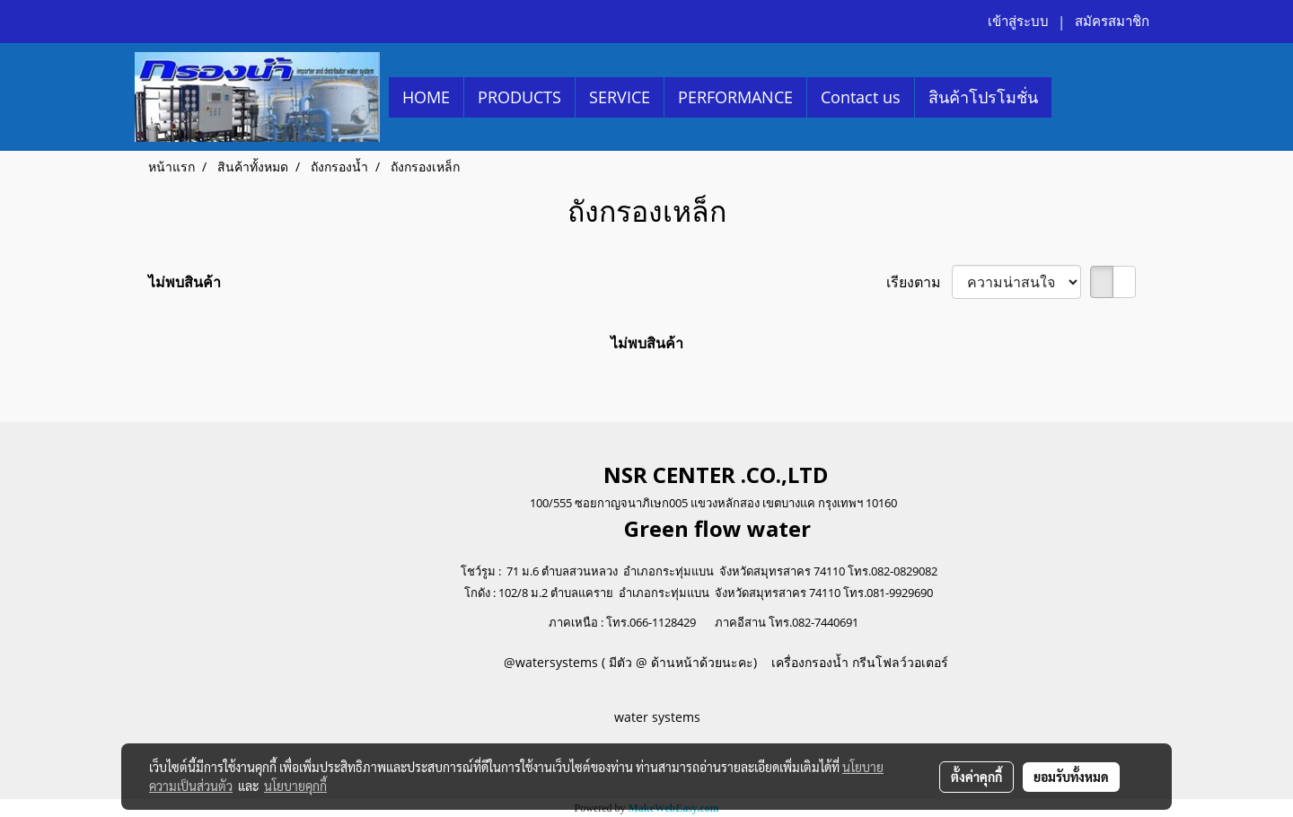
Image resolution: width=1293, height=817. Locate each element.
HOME (426, 97)
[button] (1067, 97)
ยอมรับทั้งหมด (1071, 777)
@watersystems (551, 662)
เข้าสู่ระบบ (1018, 21)
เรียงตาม (919, 282)
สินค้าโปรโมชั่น (983, 97)
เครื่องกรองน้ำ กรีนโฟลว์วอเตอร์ (858, 662)
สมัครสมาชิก (1112, 21)
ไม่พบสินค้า (184, 282)
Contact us (861, 97)
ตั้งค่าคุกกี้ (976, 777)
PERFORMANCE (735, 97)
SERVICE (619, 97)
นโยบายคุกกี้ (295, 785)
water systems (659, 716)
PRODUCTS (519, 97)
